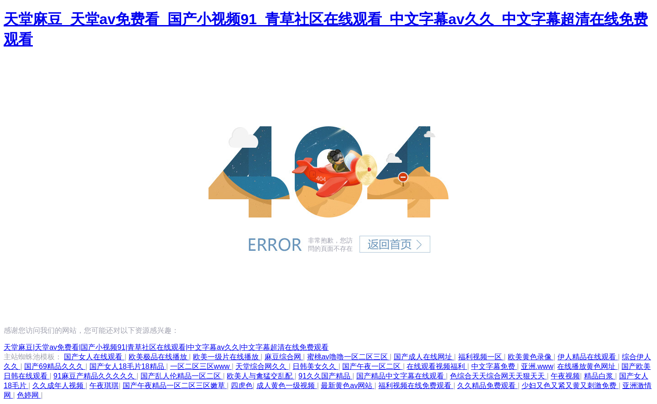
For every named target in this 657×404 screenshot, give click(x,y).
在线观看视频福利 (437, 366)
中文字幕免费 (494, 366)
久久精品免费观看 (487, 385)
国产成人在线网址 (424, 357)
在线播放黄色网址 (587, 366)
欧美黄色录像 (530, 357)
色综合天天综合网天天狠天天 (498, 376)
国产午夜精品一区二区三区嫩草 (175, 385)
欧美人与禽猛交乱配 (260, 376)
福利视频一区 (481, 357)
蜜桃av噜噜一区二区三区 (348, 357)
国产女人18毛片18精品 (127, 366)
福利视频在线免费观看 (415, 385)
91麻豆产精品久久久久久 (94, 376)
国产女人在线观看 (94, 357)
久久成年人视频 (58, 385)
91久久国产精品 (325, 376)
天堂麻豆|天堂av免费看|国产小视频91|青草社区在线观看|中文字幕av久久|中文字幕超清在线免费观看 (166, 347)
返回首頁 (395, 244)
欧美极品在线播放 (159, 357)
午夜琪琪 (104, 385)
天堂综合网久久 (261, 366)
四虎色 (242, 385)
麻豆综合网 (284, 357)
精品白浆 (599, 376)
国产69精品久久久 (54, 366)
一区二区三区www (201, 366)
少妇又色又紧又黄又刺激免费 (569, 385)
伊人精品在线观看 (588, 357)
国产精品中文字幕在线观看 (401, 376)
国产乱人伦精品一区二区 (182, 376)
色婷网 (29, 395)
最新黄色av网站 (347, 385)
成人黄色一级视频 (286, 385)
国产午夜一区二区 (372, 366)
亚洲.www (537, 366)
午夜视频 (565, 376)
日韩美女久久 (315, 366)
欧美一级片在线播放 (227, 357)
